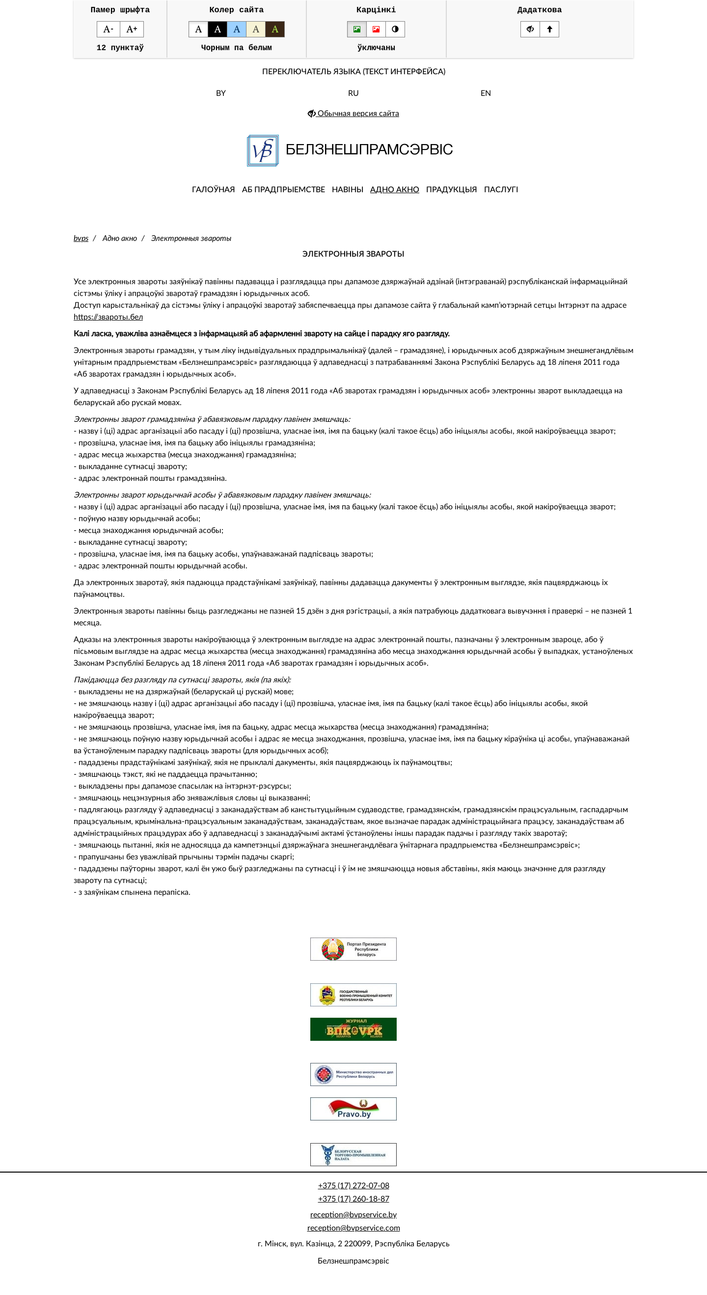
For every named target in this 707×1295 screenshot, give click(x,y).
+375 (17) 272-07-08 (353, 1190)
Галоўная (213, 194)
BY (221, 98)
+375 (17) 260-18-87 (353, 1203)
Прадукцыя (451, 194)
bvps (81, 243)
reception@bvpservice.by (353, 1219)
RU (353, 98)
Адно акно (394, 194)
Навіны (347, 194)
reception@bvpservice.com (353, 1232)
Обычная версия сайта (353, 118)
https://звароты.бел (108, 321)
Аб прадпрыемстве (283, 194)
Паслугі (501, 194)
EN (486, 98)
